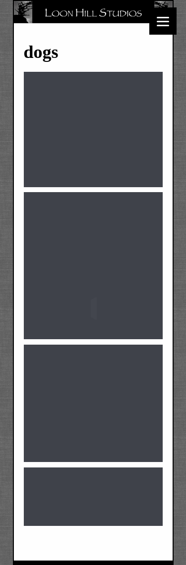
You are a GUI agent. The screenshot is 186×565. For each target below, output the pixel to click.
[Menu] (163, 21)
